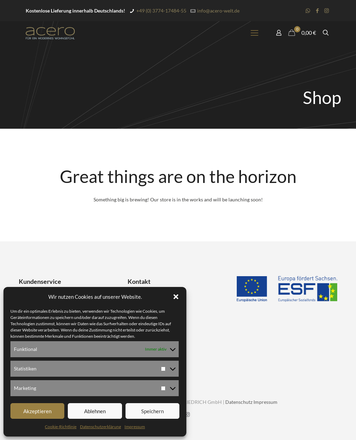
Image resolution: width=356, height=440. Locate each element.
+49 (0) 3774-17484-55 (161, 11)
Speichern (152, 411)
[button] (175, 296)
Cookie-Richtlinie (60, 426)
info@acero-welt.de (218, 11)
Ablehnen (95, 411)
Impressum (134, 426)
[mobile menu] (254, 33)
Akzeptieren (37, 411)
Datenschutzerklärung (100, 426)
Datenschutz (238, 402)
